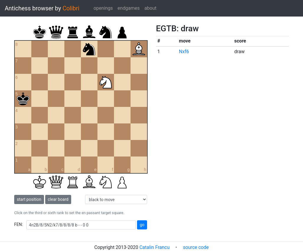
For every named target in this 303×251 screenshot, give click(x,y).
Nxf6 (184, 51)
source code (195, 247)
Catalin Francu (154, 247)
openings (103, 8)
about (150, 8)
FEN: (18, 224)
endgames (129, 8)
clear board (58, 199)
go (142, 224)
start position (29, 199)
